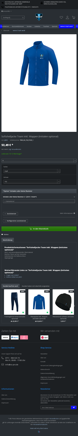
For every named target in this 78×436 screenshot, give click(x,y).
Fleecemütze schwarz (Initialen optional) (63, 317)
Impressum (44, 383)
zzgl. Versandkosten (15, 149)
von (2, 140)
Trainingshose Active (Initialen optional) (14, 317)
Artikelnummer (14, 140)
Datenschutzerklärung (47, 373)
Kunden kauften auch (10, 286)
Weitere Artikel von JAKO (13, 277)
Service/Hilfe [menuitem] (5, 11)
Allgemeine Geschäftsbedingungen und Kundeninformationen (52, 378)
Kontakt (42, 362)
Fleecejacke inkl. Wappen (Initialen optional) (39, 317)
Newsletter (43, 354)
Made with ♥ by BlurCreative (39, 428)
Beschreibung (7, 240)
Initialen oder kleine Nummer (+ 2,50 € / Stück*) (39, 197)
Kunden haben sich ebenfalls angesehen (35, 286)
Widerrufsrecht (45, 369)
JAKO (6, 140)
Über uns (43, 358)
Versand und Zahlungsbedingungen (51, 365)
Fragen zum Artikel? (12, 275)
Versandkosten (54, 419)
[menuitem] (17, 17)
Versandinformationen (40, 424)
